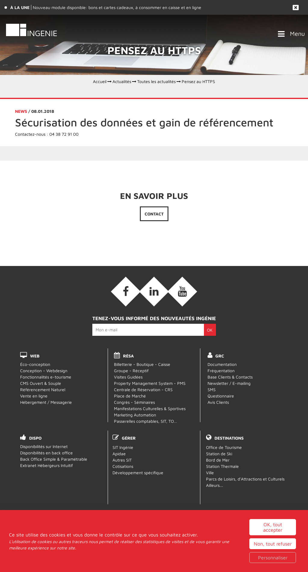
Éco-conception (35, 364)
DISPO (35, 438)
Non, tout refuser (273, 543)
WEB (34, 355)
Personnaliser (273, 557)
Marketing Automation (135, 414)
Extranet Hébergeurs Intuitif (46, 465)
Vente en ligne (34, 395)
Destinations (229, 438)
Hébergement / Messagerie (46, 402)
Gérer (129, 438)
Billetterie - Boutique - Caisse (142, 364)
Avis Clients (218, 402)
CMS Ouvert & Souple (40, 383)
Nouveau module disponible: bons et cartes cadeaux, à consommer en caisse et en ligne (117, 7)
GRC (220, 355)
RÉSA (128, 355)
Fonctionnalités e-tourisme (45, 376)
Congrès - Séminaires (134, 402)
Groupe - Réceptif (131, 370)
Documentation (222, 364)
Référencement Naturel (42, 389)
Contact (154, 215)
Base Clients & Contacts (230, 376)
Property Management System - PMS (150, 383)
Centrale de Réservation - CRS (143, 389)
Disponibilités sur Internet (44, 446)
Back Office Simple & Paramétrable (53, 459)
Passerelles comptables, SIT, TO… (145, 421)
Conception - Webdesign (43, 370)
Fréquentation (221, 370)
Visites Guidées (128, 376)
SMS (212, 389)
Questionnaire (221, 395)
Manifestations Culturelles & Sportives (150, 408)
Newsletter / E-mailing (229, 383)
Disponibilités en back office (46, 452)
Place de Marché (130, 395)
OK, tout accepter (272, 527)
